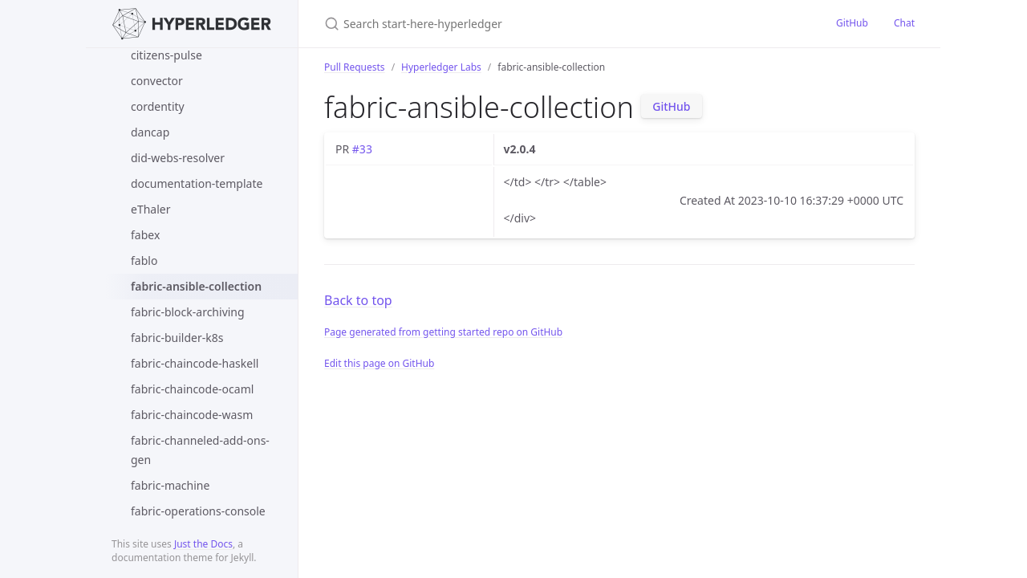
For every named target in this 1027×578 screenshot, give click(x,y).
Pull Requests (354, 67)
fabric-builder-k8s (177, 337)
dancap (150, 132)
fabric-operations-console (198, 511)
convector (157, 80)
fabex (145, 234)
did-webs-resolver (178, 157)
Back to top (358, 300)
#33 (362, 149)
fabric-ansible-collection (196, 286)
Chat (904, 23)
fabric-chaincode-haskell (194, 363)
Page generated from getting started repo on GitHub (443, 332)
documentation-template (196, 183)
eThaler (150, 209)
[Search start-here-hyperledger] (513, 23)
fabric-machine (170, 485)
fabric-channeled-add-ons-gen (200, 450)
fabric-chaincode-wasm (192, 414)
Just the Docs (203, 544)
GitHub (852, 23)
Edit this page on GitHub (379, 363)
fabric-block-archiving (188, 312)
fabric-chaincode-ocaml (192, 389)
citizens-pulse (166, 55)
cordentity (158, 106)
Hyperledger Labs (441, 67)
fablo (144, 260)
